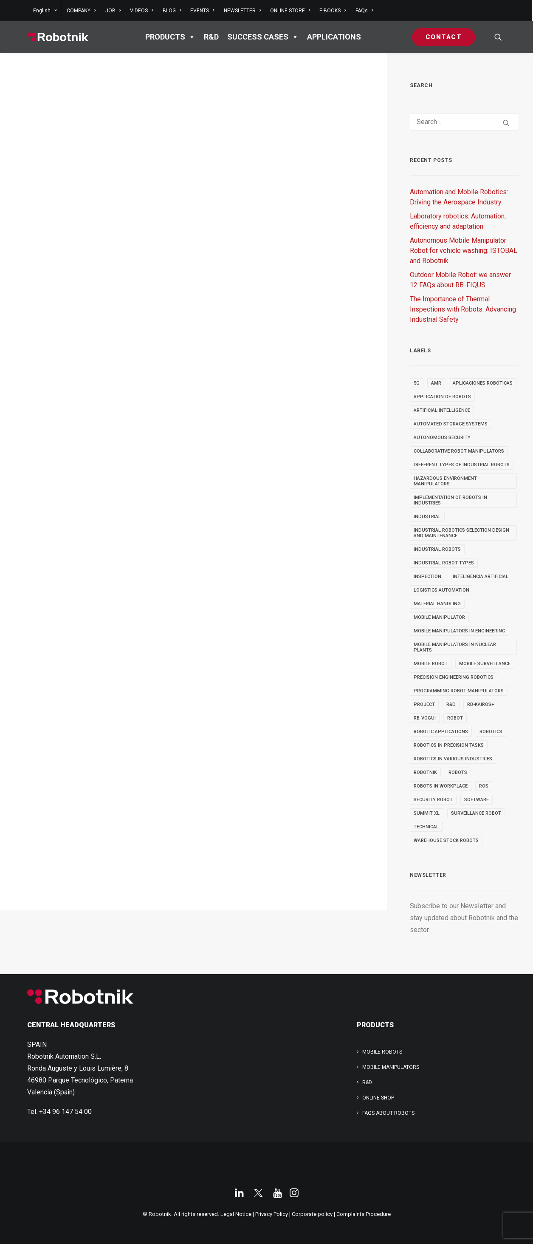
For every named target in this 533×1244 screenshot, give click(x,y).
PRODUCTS (170, 37)
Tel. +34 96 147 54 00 (59, 1112)
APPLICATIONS (334, 36)
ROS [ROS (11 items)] (483, 786)
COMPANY (81, 11)
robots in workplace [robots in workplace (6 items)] (441, 786)
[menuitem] (46, 10)
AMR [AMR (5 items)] (436, 383)
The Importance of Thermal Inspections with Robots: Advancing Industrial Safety (463, 309)
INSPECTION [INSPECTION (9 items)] (427, 576)
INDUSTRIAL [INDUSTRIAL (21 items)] (427, 516)
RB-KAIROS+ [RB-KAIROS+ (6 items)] (480, 704)
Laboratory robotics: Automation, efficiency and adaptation (458, 221)
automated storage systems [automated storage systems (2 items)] (451, 424)
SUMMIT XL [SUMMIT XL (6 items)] (427, 813)
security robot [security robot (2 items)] (433, 799)
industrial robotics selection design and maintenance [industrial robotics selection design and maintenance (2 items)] (461, 532)
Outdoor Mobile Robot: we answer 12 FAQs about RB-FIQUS (460, 280)
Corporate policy (312, 1214)
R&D (211, 36)
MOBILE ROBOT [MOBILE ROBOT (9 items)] (431, 663)
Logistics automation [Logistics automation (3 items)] (441, 590)
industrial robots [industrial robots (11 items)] (437, 549)
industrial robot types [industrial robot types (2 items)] (444, 563)
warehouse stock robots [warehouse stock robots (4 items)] (446, 840)
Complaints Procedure (363, 1214)
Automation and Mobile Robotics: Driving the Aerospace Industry (459, 197)
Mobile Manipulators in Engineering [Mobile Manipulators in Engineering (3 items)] (459, 631)
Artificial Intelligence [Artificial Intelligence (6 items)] (442, 410)
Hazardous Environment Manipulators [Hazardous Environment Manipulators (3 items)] (445, 481)
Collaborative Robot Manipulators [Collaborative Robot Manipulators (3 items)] (459, 451)
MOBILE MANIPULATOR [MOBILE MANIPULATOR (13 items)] (439, 617)
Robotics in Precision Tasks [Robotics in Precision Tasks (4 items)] (449, 745)
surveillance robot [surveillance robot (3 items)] (476, 813)
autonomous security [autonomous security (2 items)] (442, 437)
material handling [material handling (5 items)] (437, 603)
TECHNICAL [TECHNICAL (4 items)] (426, 827)
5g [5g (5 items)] (417, 383)
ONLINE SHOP (378, 1098)
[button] (498, 37)
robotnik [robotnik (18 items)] (425, 772)
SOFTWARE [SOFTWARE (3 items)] (476, 799)
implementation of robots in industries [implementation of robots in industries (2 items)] (450, 500)
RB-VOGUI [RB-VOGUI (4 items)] (425, 718)
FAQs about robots (388, 1113)
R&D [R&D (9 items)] (451, 704)
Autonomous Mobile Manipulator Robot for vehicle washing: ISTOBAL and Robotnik (463, 250)
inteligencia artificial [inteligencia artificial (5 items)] (480, 576)
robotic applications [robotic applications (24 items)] (441, 731)
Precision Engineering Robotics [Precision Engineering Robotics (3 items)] (454, 677)
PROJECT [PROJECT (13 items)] (424, 704)
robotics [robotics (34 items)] (490, 731)
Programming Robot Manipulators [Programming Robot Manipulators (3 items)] (459, 691)
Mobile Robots (382, 1052)
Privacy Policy (271, 1214)
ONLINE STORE (290, 11)
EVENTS (202, 11)
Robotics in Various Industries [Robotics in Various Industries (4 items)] (453, 759)
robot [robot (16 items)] (455, 718)
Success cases (263, 37)
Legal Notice (235, 1214)
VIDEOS (141, 11)
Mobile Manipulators (390, 1067)
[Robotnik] (57, 37)
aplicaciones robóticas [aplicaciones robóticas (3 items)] (483, 383)
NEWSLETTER (242, 11)
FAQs (364, 11)
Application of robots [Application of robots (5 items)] (442, 397)
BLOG (172, 11)
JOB (113, 11)
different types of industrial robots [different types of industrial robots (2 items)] (462, 465)
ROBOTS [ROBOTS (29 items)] (457, 772)
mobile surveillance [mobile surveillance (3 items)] (484, 663)
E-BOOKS (332, 11)
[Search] (464, 121)
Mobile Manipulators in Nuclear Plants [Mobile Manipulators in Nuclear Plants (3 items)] (455, 647)
